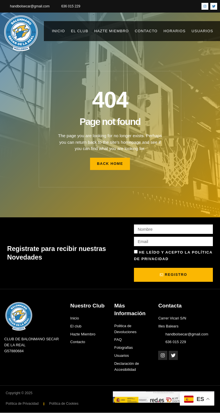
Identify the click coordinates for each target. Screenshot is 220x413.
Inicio (58, 31)
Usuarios (204, 31)
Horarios (175, 31)
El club (79, 31)
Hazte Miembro (111, 31)
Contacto (146, 31)
